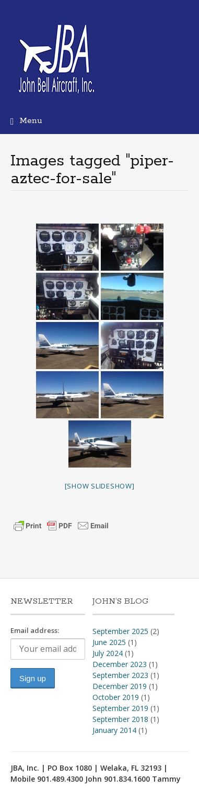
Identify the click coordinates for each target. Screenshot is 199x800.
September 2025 (120, 631)
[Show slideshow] (100, 486)
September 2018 (120, 719)
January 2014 (114, 730)
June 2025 (109, 642)
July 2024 (107, 653)
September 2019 (120, 708)
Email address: (34, 630)
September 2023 (120, 675)
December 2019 (119, 686)
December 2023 (119, 664)
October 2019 (115, 697)
